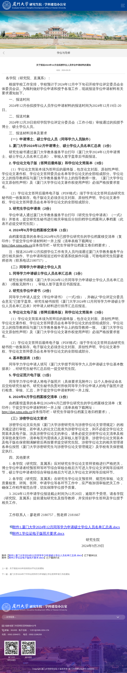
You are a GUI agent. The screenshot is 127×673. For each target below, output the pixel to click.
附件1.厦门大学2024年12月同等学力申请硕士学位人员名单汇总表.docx (45, 555)
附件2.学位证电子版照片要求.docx (26, 557)
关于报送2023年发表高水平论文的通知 (27, 568)
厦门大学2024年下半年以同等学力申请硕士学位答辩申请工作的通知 (40, 574)
